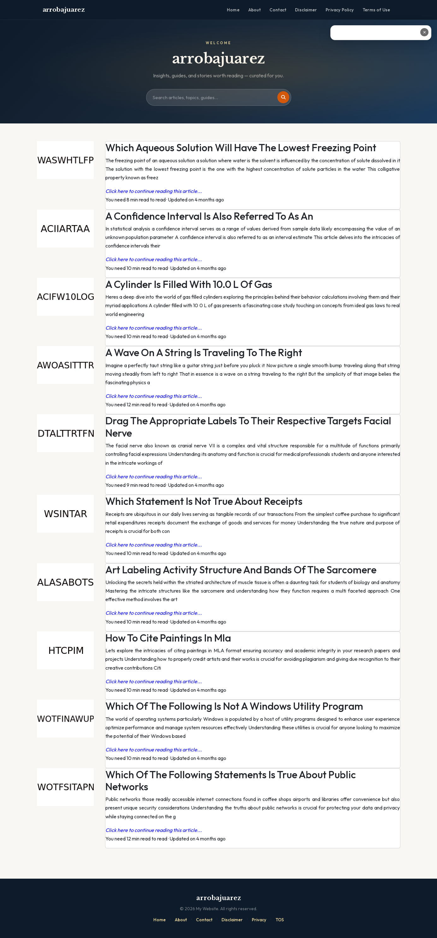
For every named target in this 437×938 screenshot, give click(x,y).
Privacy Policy (340, 10)
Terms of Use (376, 10)
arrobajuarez (64, 9)
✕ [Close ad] (424, 32)
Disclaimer (306, 10)
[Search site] (218, 97)
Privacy (259, 920)
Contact (277, 10)
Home (233, 10)
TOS (279, 920)
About (254, 10)
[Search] (283, 97)
